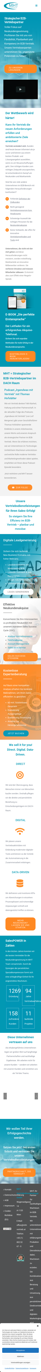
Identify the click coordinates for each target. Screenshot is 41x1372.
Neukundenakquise (18, 225)
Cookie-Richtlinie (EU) (7, 1215)
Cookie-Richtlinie (9, 1368)
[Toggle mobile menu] (36, 5)
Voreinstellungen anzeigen (20, 1362)
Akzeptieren (20, 1350)
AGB (6, 1200)
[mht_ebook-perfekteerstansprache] (20, 288)
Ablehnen (20, 1356)
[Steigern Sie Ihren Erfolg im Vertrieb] (20, 923)
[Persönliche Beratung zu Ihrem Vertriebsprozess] (19, 1172)
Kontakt (7, 1189)
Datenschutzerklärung (22, 1368)
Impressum (33, 1368)
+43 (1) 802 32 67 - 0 (20, 1242)
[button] (38, 1326)
